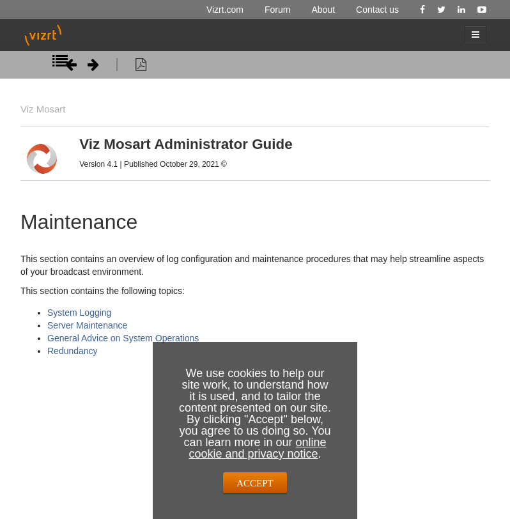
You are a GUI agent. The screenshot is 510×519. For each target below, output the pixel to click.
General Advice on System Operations (123, 338)
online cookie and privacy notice (257, 448)
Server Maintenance (87, 325)
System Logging (79, 312)
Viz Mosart (42, 109)
